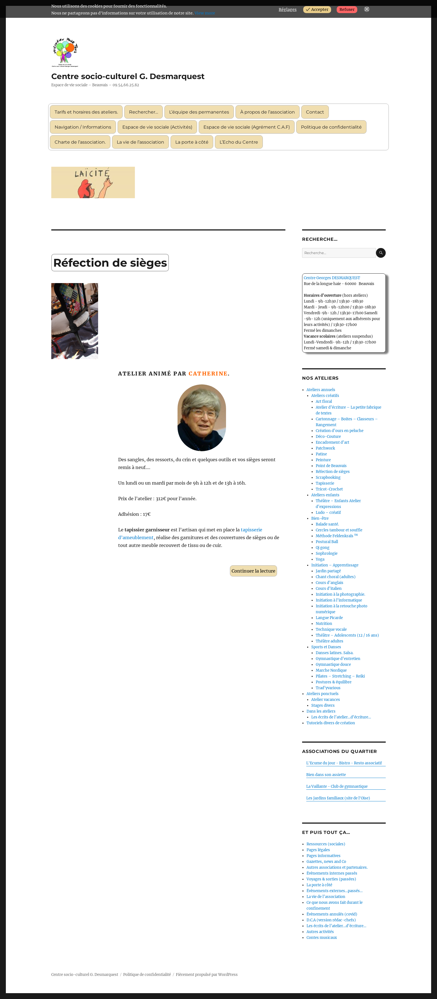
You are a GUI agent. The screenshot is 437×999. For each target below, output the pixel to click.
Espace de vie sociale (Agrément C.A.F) (246, 127)
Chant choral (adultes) (336, 577)
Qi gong (322, 547)
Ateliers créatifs (325, 395)
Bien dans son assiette (326, 774)
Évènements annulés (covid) (332, 914)
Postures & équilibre (333, 682)
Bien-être (320, 518)
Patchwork (325, 448)
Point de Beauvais (331, 465)
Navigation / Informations (83, 127)
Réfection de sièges (110, 262)
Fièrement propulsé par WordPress (207, 974)
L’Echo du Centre (239, 142)
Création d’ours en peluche (339, 430)
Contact (315, 112)
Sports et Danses (326, 647)
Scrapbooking (328, 477)
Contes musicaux (322, 937)
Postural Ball (327, 541)
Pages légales (318, 850)
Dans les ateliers (321, 711)
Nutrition (324, 623)
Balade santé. (327, 524)
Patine (321, 454)
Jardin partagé (328, 571)
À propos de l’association (267, 112)
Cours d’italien (329, 588)
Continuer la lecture (254, 570)
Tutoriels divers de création (331, 723)
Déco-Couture (328, 436)
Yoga (320, 559)
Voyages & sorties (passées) (331, 879)
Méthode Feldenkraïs (337, 536)
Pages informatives (324, 855)
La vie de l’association (140, 142)
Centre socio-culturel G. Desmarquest (128, 76)
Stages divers (323, 705)
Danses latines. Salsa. (334, 653)
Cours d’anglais (329, 582)
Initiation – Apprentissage (334, 565)
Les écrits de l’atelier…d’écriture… (341, 717)
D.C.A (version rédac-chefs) (331, 920)
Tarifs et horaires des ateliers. (86, 112)
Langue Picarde (329, 617)
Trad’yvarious (328, 688)
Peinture (323, 460)
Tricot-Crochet (329, 489)
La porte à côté (191, 142)
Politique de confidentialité (331, 127)
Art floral (324, 401)
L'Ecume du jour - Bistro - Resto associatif (344, 763)
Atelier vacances (325, 699)
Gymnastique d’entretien (338, 658)
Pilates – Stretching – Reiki (340, 676)
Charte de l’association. (80, 142)
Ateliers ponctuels (323, 693)
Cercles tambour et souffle (339, 530)
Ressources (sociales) (326, 844)
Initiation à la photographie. (340, 594)
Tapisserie (325, 483)
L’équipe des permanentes (199, 112)
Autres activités (320, 931)
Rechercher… (143, 112)
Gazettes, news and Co (326, 861)
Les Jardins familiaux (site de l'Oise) (338, 798)
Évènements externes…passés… (335, 890)
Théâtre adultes (329, 641)
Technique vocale (331, 629)
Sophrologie (327, 553)
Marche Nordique (331, 670)
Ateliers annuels (321, 389)
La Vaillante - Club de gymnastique (337, 786)
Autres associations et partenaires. (337, 867)
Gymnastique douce (333, 664)
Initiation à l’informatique (339, 600)
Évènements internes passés (332, 873)
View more (205, 13)
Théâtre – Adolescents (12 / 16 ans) (347, 635)
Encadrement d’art (332, 442)
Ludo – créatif (328, 512)
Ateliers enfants (325, 495)
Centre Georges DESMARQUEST (332, 278)
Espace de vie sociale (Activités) (157, 127)
